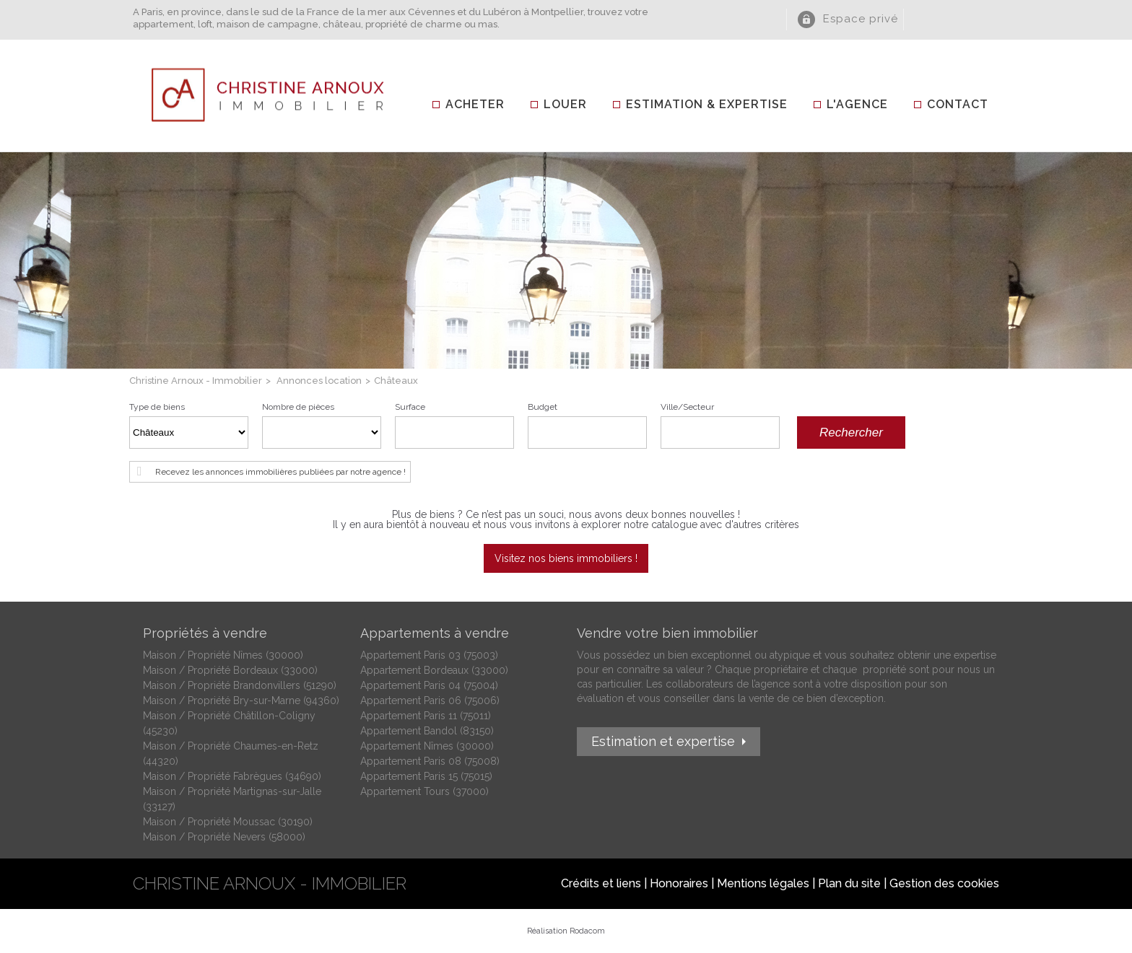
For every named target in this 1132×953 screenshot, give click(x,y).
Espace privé (860, 18)
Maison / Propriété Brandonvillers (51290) (239, 685)
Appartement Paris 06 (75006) (430, 700)
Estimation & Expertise (707, 104)
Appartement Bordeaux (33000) (434, 670)
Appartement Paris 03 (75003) (429, 655)
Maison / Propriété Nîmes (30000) (223, 655)
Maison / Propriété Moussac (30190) (228, 821)
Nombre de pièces (298, 407)
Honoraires (679, 883)
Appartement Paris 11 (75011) (425, 715)
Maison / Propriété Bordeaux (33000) (230, 670)
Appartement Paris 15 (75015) (426, 776)
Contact (957, 104)
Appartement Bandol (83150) (427, 731)
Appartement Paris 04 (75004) (429, 685)
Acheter (475, 104)
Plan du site (849, 883)
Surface (410, 407)
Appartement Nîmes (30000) (427, 746)
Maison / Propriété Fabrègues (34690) (232, 776)
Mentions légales (763, 883)
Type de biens (157, 407)
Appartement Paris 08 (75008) (430, 761)
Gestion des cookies (944, 883)
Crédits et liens (601, 883)
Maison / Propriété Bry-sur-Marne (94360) (241, 700)
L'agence (857, 104)
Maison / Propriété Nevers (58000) (224, 837)
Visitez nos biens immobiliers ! (566, 558)
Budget (542, 407)
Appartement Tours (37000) (424, 791)
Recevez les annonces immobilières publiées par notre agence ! (280, 472)
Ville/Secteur (687, 407)
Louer (565, 104)
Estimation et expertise (663, 741)
